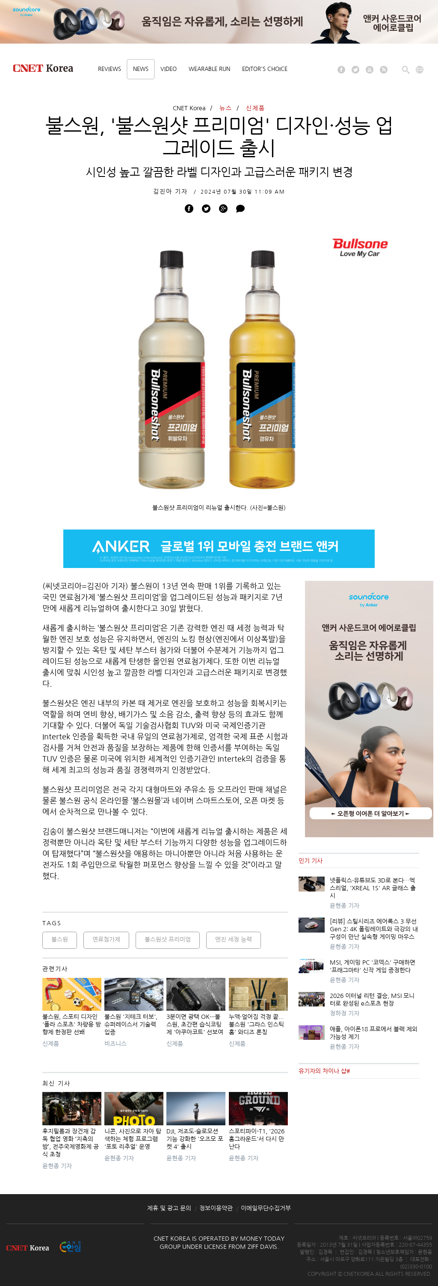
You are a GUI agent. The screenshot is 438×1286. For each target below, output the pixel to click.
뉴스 (225, 108)
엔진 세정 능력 (233, 939)
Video (168, 69)
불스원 (59, 939)
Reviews (109, 69)
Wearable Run (209, 69)
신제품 (255, 108)
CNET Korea (189, 108)
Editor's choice (264, 69)
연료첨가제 (106, 939)
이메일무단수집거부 (266, 1208)
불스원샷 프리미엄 (168, 939)
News (140, 69)
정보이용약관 (216, 1208)
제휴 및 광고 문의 (169, 1208)
